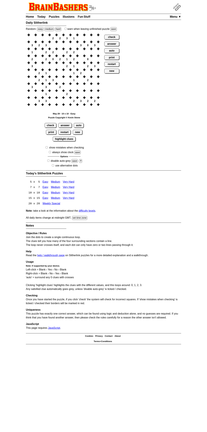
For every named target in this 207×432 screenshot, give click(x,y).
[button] (32, 35)
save (113, 29)
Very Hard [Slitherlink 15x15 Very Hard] (68, 198)
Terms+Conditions (103, 341)
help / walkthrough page (51, 255)
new (77, 132)
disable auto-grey (61, 160)
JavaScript (54, 328)
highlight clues (64, 139)
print (51, 132)
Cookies (89, 336)
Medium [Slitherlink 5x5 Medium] (55, 182)
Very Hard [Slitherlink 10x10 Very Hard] (68, 193)
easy (40, 29)
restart (64, 132)
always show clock (63, 152)
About (118, 336)
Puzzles (54, 16)
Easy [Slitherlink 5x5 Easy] (45, 182)
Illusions (69, 16)
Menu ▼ (175, 16)
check (50, 125)
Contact (109, 336)
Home (30, 16)
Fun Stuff (84, 16)
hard (58, 29)
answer (65, 125)
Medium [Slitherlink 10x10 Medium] (55, 193)
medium (49, 29)
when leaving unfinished (91, 29)
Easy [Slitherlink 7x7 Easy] (45, 187)
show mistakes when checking (66, 147)
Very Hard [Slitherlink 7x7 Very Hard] (68, 187)
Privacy (99, 336)
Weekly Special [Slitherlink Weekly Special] (51, 204)
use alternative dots (66, 165)
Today (41, 16)
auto (79, 125)
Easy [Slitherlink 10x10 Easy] (45, 193)
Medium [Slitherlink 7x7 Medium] (55, 187)
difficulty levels (87, 211)
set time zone (80, 218)
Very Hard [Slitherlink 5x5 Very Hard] (68, 182)
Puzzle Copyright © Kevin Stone (64, 117)
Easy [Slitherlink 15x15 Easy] (45, 198)
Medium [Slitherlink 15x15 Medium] (55, 198)
